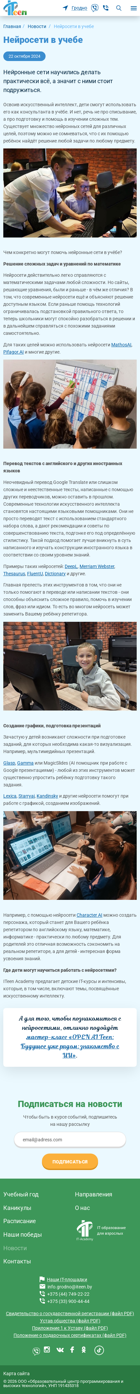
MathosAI (121, 344)
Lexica (10, 796)
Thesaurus (14, 573)
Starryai (26, 796)
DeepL (71, 566)
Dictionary (55, 573)
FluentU (35, 573)
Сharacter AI (89, 915)
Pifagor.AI (13, 352)
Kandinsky (47, 796)
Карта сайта (16, 1373)
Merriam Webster (97, 566)
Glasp (9, 763)
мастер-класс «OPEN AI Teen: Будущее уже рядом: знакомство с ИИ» (70, 1046)
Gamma (25, 763)
